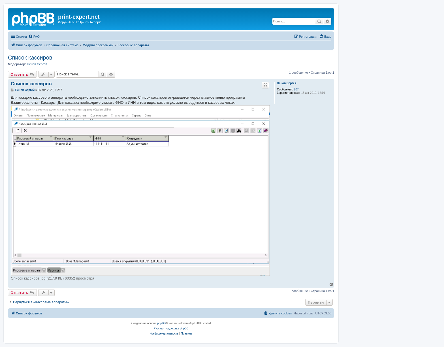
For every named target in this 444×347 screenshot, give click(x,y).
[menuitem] (34, 36)
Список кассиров (30, 57)
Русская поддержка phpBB (170, 328)
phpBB (161, 323)
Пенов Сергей (37, 64)
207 (296, 89)
